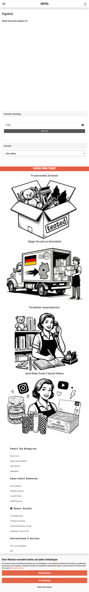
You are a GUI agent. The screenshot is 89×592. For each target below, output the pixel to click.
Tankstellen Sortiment (17, 491)
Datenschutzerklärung (16, 568)
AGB (11, 550)
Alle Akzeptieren (44, 573)
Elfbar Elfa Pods (15, 466)
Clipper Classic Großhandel (18, 461)
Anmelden (44, 131)
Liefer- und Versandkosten (18, 545)
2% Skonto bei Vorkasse (17, 520)
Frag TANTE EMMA (15, 496)
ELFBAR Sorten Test (16, 501)
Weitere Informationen (44, 587)
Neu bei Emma (14, 455)
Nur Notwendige (44, 580)
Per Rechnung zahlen (16, 515)
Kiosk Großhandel (15, 485)
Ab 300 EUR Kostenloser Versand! (20, 526)
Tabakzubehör (14, 471)
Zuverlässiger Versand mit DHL (19, 531)
